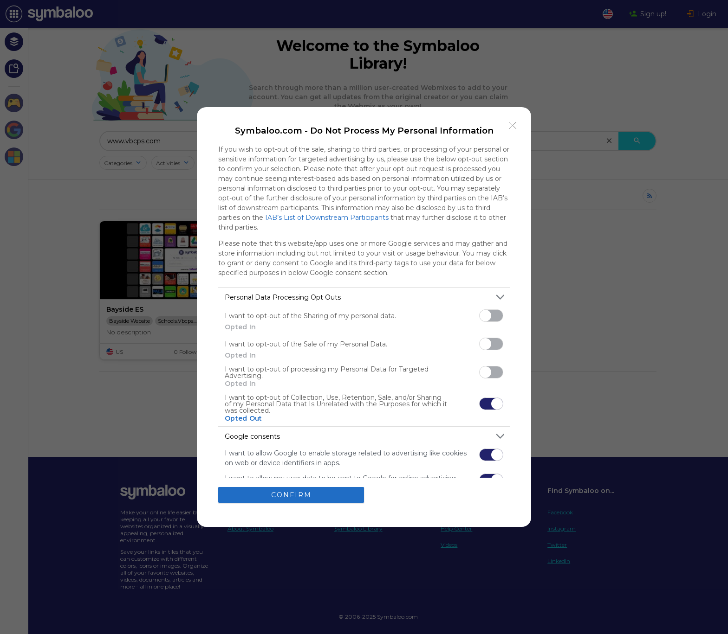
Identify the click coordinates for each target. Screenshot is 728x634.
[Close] (513, 125)
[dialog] (364, 316)
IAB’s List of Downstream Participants (327, 217)
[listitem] (364, 297)
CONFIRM (291, 495)
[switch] (491, 315)
